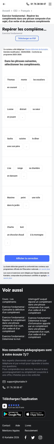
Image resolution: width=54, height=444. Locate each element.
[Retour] (5, 3)
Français (25, 10)
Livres (28, 425)
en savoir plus (44, 269)
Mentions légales (11, 430)
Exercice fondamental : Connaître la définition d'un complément (13, 310)
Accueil (6, 10)
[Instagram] (40, 437)
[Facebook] (25, 437)
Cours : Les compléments (9, 300)
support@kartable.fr (17, 381)
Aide (17, 425)
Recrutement (31, 430)
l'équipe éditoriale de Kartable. (36, 49)
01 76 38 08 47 (38, 4)
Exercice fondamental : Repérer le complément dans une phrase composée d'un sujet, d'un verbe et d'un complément (13, 324)
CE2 (15, 10)
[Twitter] (33, 437)
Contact (6, 425)
